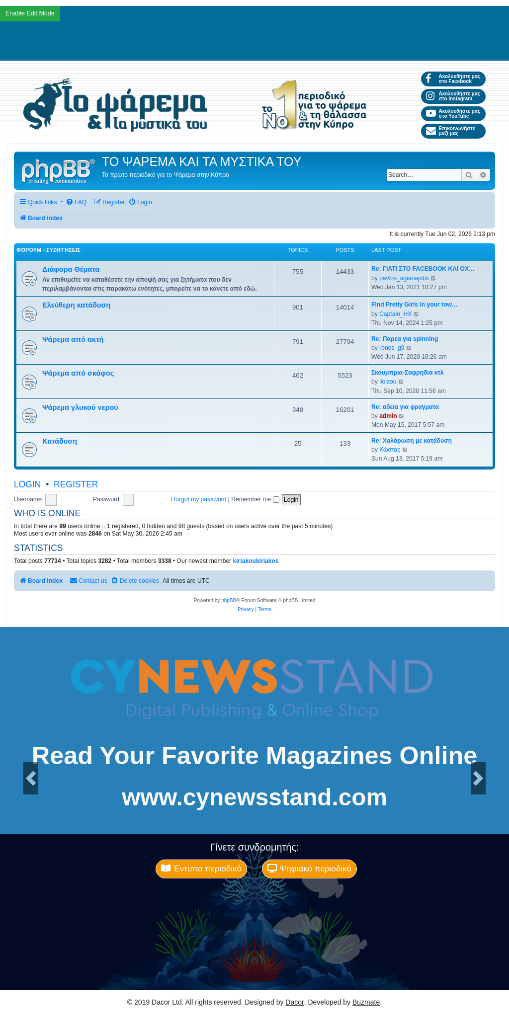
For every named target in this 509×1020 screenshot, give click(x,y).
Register (76, 484)
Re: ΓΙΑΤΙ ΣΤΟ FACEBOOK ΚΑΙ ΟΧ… (423, 268)
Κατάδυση (59, 441)
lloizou (387, 381)
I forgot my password (198, 499)
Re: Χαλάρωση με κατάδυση (411, 440)
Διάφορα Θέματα (70, 269)
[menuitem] (76, 202)
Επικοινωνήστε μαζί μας (450, 131)
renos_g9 (391, 347)
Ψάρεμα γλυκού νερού (80, 407)
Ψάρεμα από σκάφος (78, 373)
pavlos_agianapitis (404, 278)
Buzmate (366, 1002)
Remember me (255, 499)
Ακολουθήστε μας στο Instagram (453, 96)
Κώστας (389, 449)
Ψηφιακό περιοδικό (309, 868)
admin (388, 415)
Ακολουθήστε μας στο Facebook (453, 79)
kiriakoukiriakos (256, 560)
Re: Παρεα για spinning (404, 338)
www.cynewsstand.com (254, 797)
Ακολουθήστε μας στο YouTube (453, 113)
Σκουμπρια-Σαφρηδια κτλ (407, 372)
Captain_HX (395, 314)
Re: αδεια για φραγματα (405, 406)
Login (27, 484)
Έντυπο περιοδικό (201, 868)
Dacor (294, 1002)
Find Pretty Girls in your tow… (414, 304)
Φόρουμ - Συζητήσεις (48, 250)
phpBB (228, 600)
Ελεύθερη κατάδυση (76, 305)
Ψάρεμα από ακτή (72, 339)
